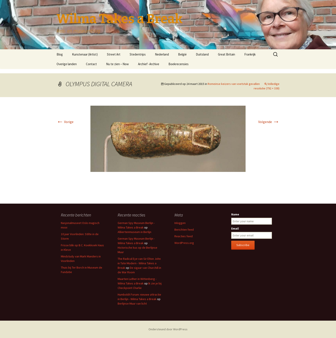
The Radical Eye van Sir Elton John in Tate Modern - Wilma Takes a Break (139, 263)
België (182, 54)
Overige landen (67, 64)
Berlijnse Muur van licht (132, 303)
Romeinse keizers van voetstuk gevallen (234, 84)
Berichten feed (184, 229)
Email (235, 228)
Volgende (268, 122)
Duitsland (202, 54)
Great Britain (226, 54)
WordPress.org (184, 243)
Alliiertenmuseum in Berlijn (134, 232)
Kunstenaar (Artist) (85, 54)
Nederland (162, 54)
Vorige (65, 122)
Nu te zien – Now (117, 64)
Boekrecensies (178, 64)
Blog (60, 54)
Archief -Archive (148, 64)
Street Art (113, 54)
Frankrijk (250, 54)
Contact (91, 64)
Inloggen (180, 223)
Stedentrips (138, 54)
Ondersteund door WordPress (168, 329)
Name (235, 214)
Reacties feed (183, 236)
